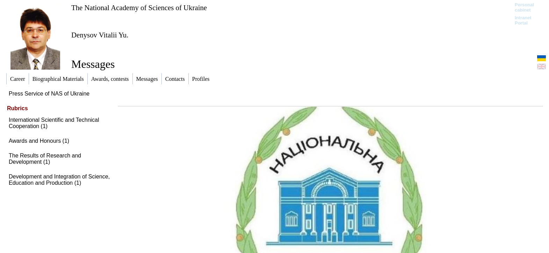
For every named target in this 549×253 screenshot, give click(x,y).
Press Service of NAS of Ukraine (49, 94)
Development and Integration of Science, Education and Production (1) (59, 180)
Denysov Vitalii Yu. (99, 35)
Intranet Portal (523, 20)
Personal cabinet (524, 7)
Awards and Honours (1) (39, 141)
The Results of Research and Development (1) (45, 159)
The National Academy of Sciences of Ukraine (139, 7)
